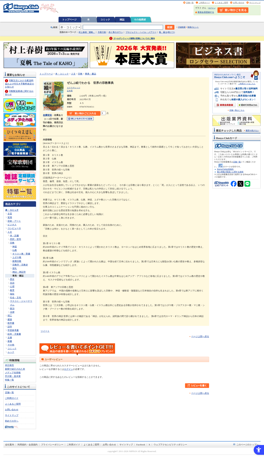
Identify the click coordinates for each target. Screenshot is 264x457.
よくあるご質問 (221, 3)
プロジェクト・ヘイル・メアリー (140, 32)
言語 (12, 283)
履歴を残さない (252, 130)
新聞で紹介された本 (15, 369)
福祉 (12, 294)
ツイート (45, 331)
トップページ (69, 19)
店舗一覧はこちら (236, 110)
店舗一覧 (190, 3)
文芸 (10, 213)
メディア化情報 (13, 372)
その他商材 (140, 19)
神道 (14, 246)
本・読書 (14, 235)
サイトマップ (255, 3)
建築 (10, 319)
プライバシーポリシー (52, 444)
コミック (105, 19)
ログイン (211, 8)
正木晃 (70, 91)
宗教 (12, 243)
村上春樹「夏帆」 (87, 32)
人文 (10, 232)
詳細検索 (182, 27)
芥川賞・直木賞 (13, 376)
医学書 (11, 323)
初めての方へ (11, 421)
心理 (12, 286)
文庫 (10, 337)
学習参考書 (13, 330)
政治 (12, 308)
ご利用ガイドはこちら (246, 84)
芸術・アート (14, 221)
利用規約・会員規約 (28, 444)
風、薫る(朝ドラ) (167, 32)
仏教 (14, 250)
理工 (10, 315)
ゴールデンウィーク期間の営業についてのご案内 (134, 38)
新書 (10, 341)
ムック (11, 352)
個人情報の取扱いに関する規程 (230, 172)
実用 (10, 217)
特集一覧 (9, 379)
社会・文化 (15, 297)
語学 (10, 326)
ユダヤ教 (16, 257)
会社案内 (9, 444)
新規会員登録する (206, 12)
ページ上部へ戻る (200, 336)
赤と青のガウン (115, 32)
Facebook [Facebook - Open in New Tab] (140, 444)
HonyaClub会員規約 (225, 169)
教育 (12, 290)
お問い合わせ (238, 3)
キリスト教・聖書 (21, 253)
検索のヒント (193, 27)
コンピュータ (14, 228)
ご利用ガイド (204, 3)
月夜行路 (102, 32)
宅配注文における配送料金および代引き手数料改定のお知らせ (19, 83)
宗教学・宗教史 (20, 264)
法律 (12, 312)
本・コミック (12, 210)
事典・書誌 (18, 275)
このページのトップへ (247, 444)
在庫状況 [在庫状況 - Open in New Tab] (47, 115)
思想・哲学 (15, 239)
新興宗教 (16, 261)
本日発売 (9, 365)
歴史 (12, 279)
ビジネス (12, 224)
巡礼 (14, 268)
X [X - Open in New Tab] (149, 444)
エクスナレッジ (73, 88)
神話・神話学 (19, 272)
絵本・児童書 (14, 334)
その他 (11, 345)
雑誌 (122, 19)
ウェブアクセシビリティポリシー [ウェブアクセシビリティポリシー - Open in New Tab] (170, 444)
